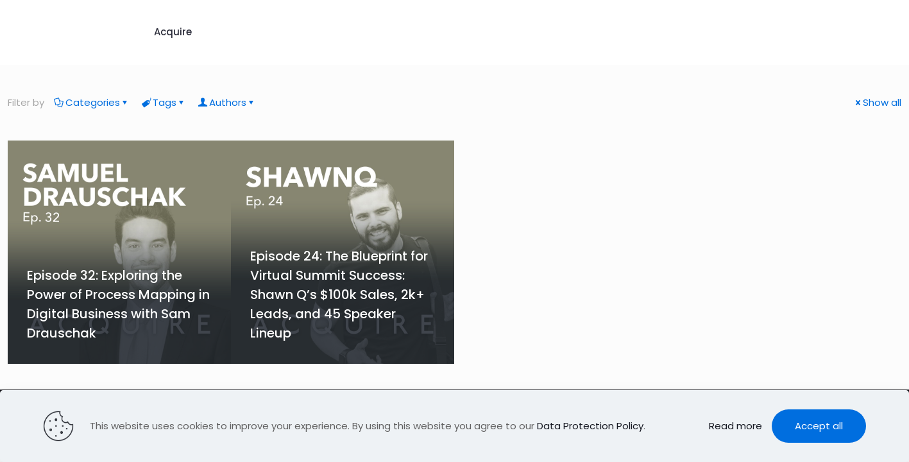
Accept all (819, 425)
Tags (163, 102)
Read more (735, 425)
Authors (227, 102)
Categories (92, 102)
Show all (877, 102)
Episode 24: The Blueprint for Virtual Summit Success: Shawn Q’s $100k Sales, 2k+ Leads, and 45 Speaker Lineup (339, 294)
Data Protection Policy (590, 425)
